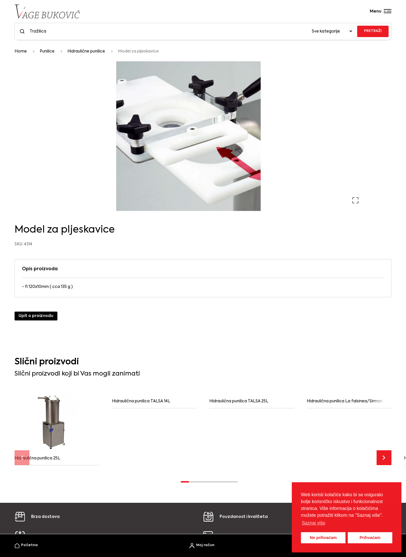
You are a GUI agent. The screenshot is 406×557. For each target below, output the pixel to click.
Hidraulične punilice (86, 51)
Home (21, 51)
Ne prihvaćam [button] (323, 537)
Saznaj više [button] (313, 522)
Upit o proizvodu (36, 316)
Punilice (47, 51)
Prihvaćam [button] (369, 537)
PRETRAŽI (373, 31)
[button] (355, 200)
